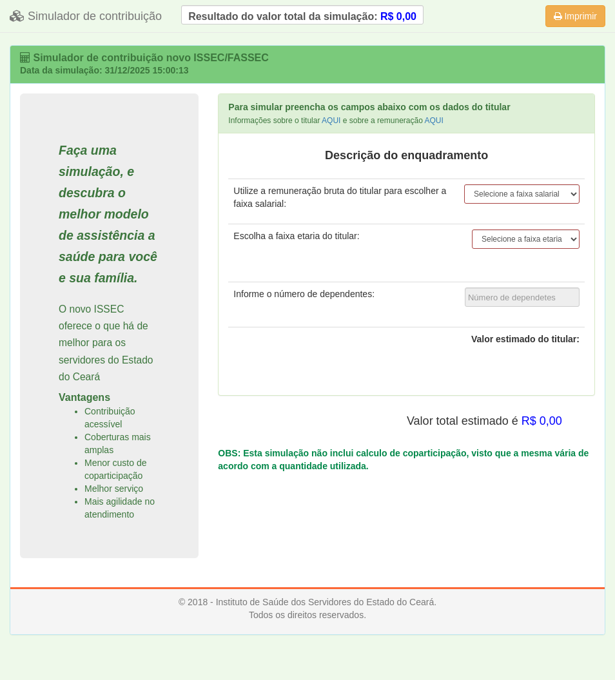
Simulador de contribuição (86, 16)
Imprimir (575, 16)
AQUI (331, 120)
